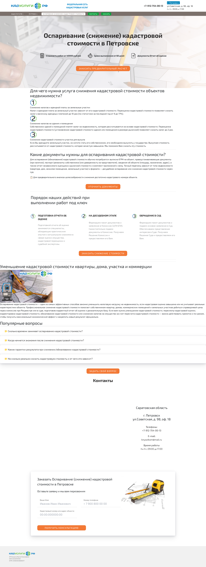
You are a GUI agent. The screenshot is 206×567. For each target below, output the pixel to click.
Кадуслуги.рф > (17, 14)
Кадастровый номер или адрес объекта (57, 511)
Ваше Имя (44, 500)
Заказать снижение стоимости (103, 253)
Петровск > (33, 14)
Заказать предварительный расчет (103, 68)
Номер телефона (91, 500)
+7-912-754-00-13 (153, 5)
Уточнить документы (103, 186)
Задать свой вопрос (103, 371)
